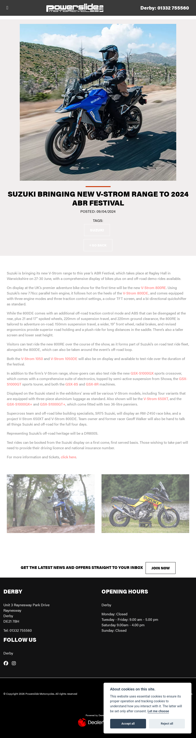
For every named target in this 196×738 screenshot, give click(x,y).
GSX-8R (92, 384)
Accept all (128, 723)
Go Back (98, 245)
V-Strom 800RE (153, 287)
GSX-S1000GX (142, 373)
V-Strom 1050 (32, 358)
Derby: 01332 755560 (164, 7)
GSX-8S (71, 384)
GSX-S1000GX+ (19, 404)
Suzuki (97, 230)
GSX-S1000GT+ (52, 404)
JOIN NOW (160, 568)
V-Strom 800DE (136, 293)
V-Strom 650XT (156, 398)
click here (68, 456)
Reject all (167, 723)
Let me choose (158, 711)
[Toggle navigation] (7, 7)
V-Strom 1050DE (64, 358)
